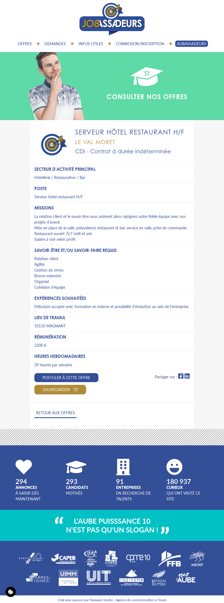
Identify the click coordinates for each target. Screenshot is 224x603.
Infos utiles (90, 43)
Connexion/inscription (140, 43)
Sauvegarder (60, 389)
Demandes (55, 43)
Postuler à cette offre (66, 377)
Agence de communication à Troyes (141, 600)
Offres (25, 43)
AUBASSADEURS (191, 43)
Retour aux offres (55, 412)
